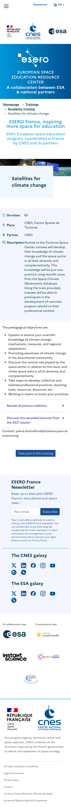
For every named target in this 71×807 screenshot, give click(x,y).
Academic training (21, 109)
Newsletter (40, 5)
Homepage (11, 104)
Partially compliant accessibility (21, 766)
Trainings (32, 104)
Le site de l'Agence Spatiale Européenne (25, 800)
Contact (8, 787)
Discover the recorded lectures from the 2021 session (33, 420)
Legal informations (14, 773)
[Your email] (26, 511)
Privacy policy (11, 780)
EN (58, 5)
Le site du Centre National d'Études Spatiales (28, 793)
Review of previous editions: (27, 405)
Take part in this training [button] (35, 453)
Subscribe (50, 511)
